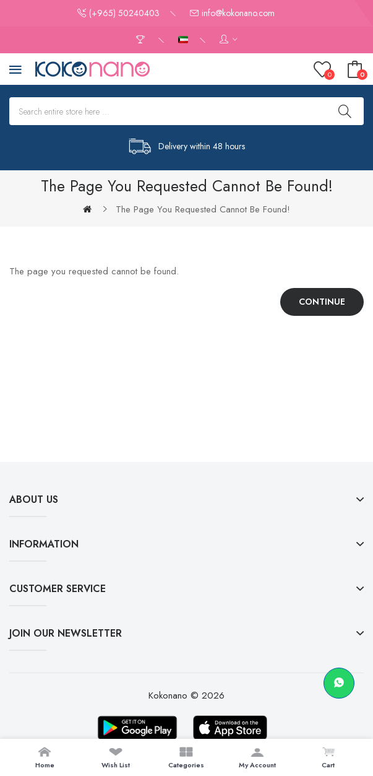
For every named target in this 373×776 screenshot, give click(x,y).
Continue (322, 301)
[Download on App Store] (230, 727)
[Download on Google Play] (137, 727)
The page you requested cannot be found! (203, 209)
